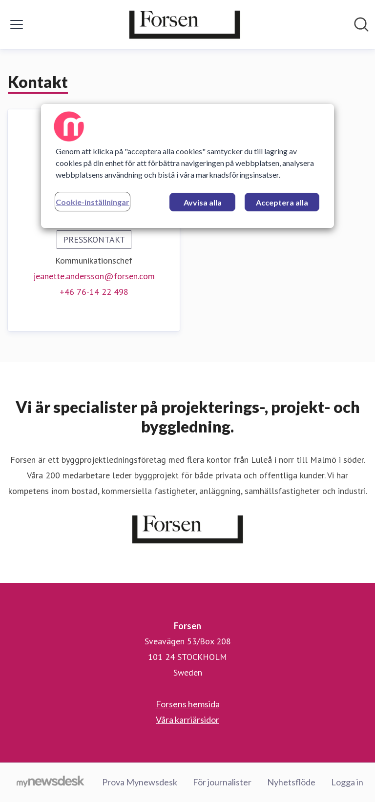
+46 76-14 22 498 (94, 291)
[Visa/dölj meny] (16, 24)
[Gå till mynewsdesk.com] (50, 782)
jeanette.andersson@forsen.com (94, 276)
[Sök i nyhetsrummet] (361, 24)
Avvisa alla (203, 202)
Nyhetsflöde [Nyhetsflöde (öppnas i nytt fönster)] (291, 782)
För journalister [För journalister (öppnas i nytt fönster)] (222, 782)
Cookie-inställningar (92, 201)
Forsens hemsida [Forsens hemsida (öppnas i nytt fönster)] (188, 704)
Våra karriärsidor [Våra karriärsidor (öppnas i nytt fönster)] (187, 719)
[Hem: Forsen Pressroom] (184, 24)
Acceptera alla (282, 202)
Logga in (347, 782)
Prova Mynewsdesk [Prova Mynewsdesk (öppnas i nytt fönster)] (139, 782)
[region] (187, 166)
